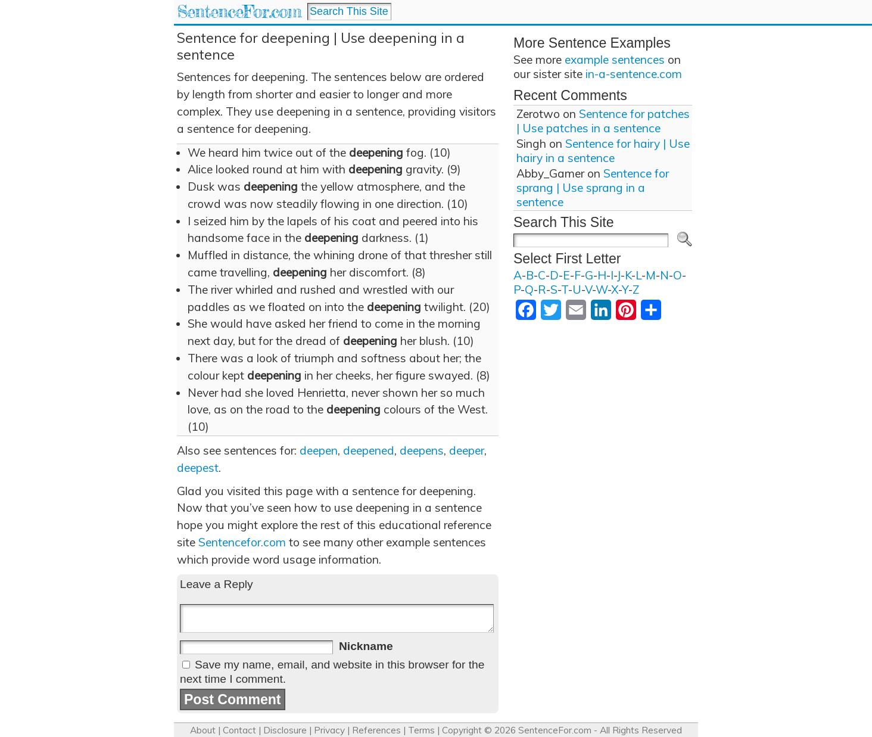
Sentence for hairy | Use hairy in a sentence (603, 150)
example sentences (615, 59)
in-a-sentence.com (634, 74)
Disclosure (285, 730)
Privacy (329, 730)
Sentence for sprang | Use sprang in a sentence (592, 187)
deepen (319, 450)
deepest (198, 468)
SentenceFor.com (239, 11)
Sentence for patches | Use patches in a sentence (603, 121)
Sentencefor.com (242, 542)
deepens (422, 450)
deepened (368, 450)
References (376, 730)
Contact (239, 730)
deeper (466, 450)
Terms (421, 730)
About (203, 730)
